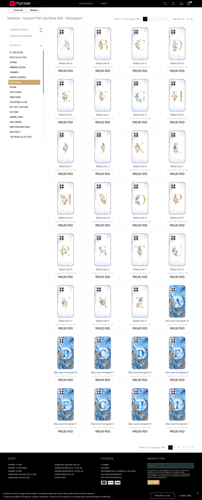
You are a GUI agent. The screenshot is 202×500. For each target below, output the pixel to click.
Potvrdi (153, 482)
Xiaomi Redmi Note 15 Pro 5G (69, 471)
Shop (104, 3)
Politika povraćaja (111, 477)
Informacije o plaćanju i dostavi (118, 471)
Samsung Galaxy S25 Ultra (22, 474)
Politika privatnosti (111, 474)
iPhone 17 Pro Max (17, 468)
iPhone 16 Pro (15, 471)
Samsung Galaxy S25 (19, 477)
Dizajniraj (86, 3)
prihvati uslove (162, 496)
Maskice (34, 10)
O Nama (105, 465)
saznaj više (185, 496)
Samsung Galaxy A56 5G (67, 465)
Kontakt (105, 468)
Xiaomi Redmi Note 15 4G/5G (68, 468)
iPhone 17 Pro (15, 465)
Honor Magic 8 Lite (64, 474)
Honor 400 (60, 477)
